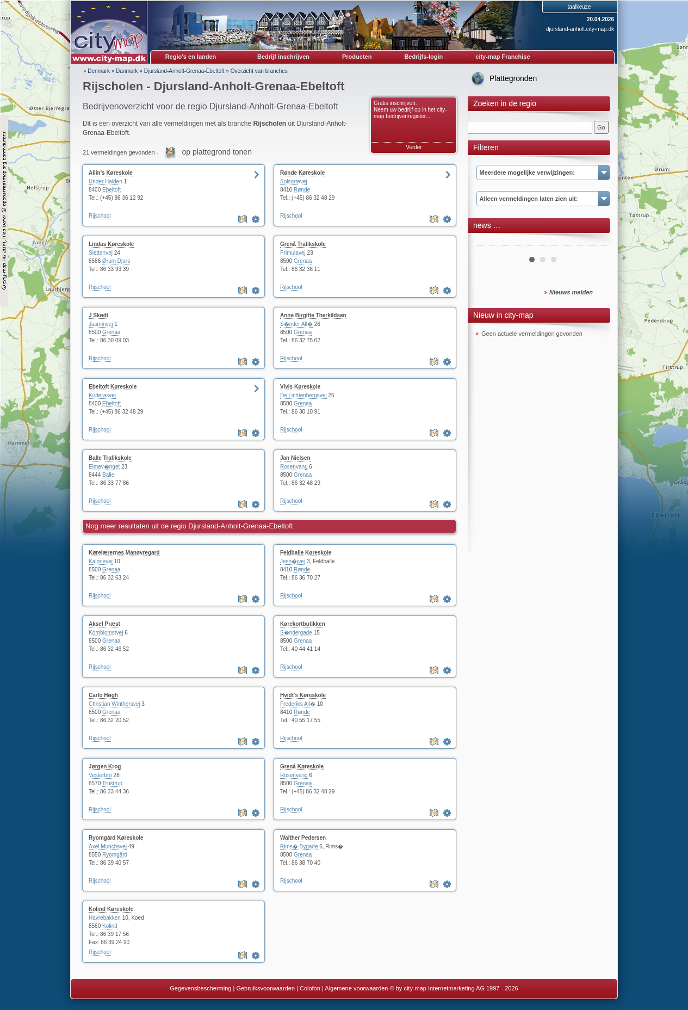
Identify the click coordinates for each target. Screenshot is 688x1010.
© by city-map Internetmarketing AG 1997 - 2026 (454, 988)
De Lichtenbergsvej (303, 395)
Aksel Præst (104, 624)
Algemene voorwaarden (356, 988)
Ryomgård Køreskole (116, 838)
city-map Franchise (502, 56)
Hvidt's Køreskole (303, 695)
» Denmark (96, 71)
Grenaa (303, 261)
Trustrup (112, 783)
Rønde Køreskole (302, 173)
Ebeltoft (111, 190)
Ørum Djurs (116, 261)
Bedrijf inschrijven (283, 56)
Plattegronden (513, 78)
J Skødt (98, 315)
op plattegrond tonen (216, 151)
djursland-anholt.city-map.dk (580, 29)
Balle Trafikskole (110, 458)
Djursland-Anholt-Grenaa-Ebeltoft (184, 71)
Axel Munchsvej (108, 846)
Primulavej (293, 253)
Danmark (127, 71)
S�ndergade (296, 633)
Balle (108, 475)
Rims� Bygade (299, 846)
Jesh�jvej (292, 561)
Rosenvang (294, 467)
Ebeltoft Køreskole (113, 387)
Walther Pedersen (303, 838)
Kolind (109, 926)
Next (595, 241)
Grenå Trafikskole (303, 244)
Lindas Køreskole (111, 244)
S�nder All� (296, 324)
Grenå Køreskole (302, 766)
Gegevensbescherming (200, 988)
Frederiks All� (297, 704)
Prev (490, 241)
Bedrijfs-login (423, 56)
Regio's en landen (190, 56)
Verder (414, 147)
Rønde (302, 190)
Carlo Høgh (103, 695)
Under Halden (105, 181)
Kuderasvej (102, 395)
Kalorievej (101, 561)
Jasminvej (101, 324)
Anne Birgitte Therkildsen (313, 315)
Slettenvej (101, 253)
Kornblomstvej (106, 633)
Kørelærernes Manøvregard (124, 553)
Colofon (310, 988)
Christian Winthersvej (114, 704)
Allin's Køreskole (111, 173)
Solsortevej (293, 181)
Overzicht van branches (259, 71)
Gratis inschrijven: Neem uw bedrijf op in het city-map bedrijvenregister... (410, 109)
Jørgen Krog (105, 766)
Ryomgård (114, 855)
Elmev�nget (104, 467)
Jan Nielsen (295, 458)
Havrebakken (105, 918)
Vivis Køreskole (300, 387)
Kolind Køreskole (111, 909)
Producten (356, 56)
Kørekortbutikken (302, 624)
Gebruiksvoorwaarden (265, 988)
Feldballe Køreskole (305, 553)
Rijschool (100, 216)
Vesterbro (100, 775)
